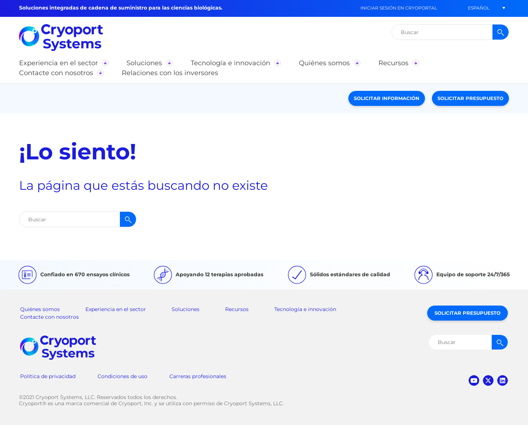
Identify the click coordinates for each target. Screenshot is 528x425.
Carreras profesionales (197, 376)
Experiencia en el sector (115, 309)
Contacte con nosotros (49, 317)
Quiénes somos (40, 309)
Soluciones (185, 309)
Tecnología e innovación (305, 309)
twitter (488, 380)
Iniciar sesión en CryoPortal (398, 8)
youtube (474, 380)
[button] (478, 8)
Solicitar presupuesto (470, 98)
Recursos (237, 309)
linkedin (502, 380)
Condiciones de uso (122, 376)
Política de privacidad (48, 376)
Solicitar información (386, 98)
